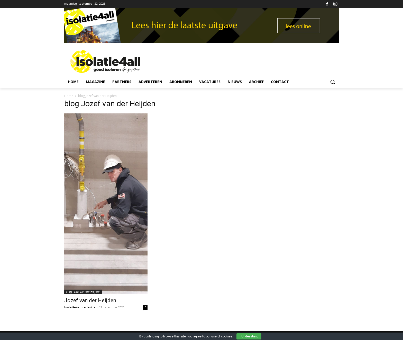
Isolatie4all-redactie (79, 307)
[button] (332, 82)
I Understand (249, 336)
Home (68, 96)
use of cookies (221, 336)
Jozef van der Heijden (90, 300)
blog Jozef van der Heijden (83, 291)
